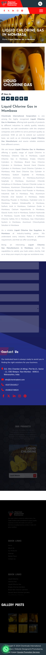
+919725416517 (10, 384)
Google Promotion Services (28, 652)
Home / (5, 39)
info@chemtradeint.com (13, 379)
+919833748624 (10, 390)
